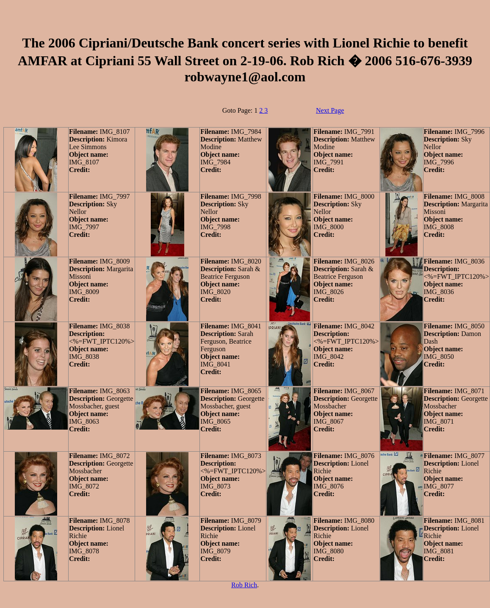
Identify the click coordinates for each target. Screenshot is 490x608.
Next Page (330, 110)
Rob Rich (244, 585)
